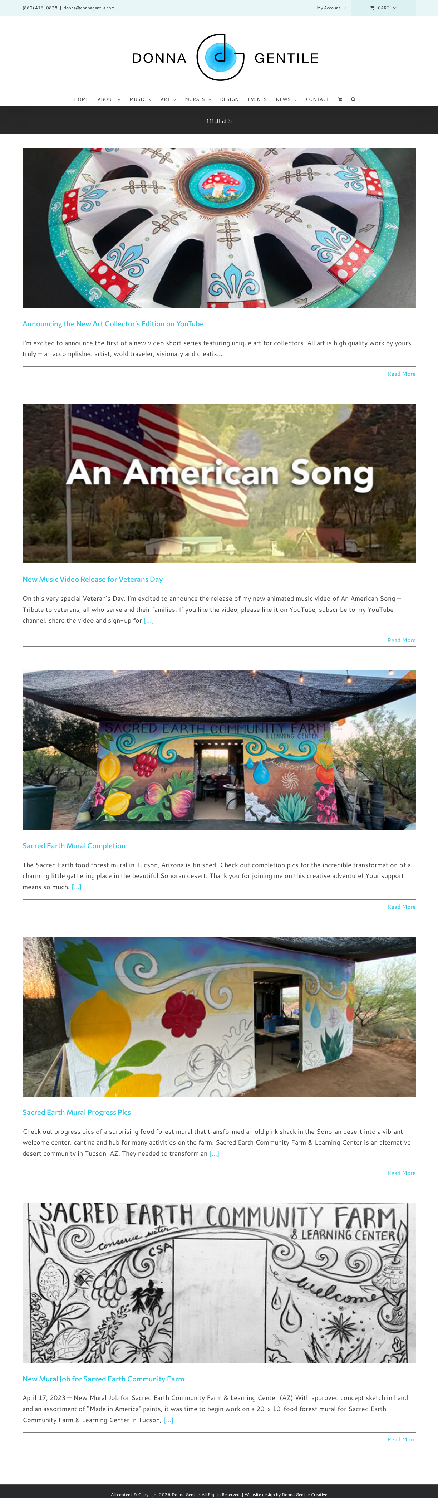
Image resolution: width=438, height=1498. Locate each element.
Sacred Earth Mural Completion (74, 845)
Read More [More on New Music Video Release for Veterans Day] (401, 640)
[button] (353, 99)
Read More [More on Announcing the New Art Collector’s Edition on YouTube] (401, 373)
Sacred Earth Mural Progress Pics (77, 1112)
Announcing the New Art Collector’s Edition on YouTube (113, 323)
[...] (149, 620)
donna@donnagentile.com (89, 8)
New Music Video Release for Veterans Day (93, 579)
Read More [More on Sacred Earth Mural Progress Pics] (401, 1172)
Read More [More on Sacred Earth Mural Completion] (401, 906)
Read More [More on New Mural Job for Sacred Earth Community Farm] (401, 1439)
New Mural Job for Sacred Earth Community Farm (103, 1378)
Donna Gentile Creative (304, 1495)
